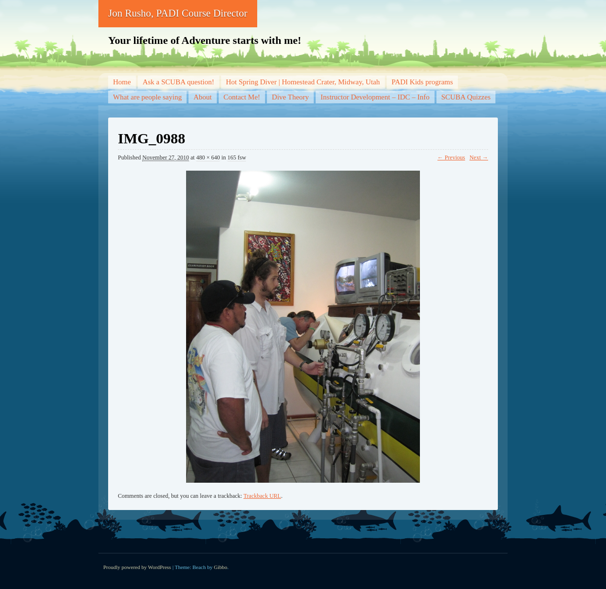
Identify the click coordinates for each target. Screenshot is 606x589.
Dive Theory (290, 97)
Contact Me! (242, 97)
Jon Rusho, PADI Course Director (177, 13)
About (202, 97)
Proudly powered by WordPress (137, 567)
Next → (479, 157)
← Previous (451, 157)
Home (122, 82)
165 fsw (236, 157)
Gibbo (220, 567)
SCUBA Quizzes (466, 97)
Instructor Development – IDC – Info (375, 97)
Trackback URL (262, 495)
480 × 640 (208, 157)
